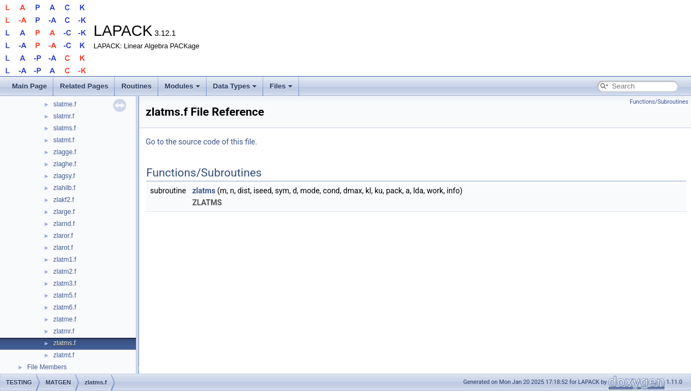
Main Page (29, 86)
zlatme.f (64, 319)
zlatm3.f (64, 283)
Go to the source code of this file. (201, 141)
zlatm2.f (64, 271)
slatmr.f (63, 116)
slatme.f (64, 104)
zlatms (203, 190)
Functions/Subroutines (659, 101)
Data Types (235, 86)
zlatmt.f (63, 355)
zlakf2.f (63, 200)
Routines (136, 86)
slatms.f (64, 128)
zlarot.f (63, 247)
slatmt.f (63, 140)
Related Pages (84, 86)
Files (281, 86)
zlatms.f (64, 343)
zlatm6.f (64, 307)
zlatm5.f (64, 295)
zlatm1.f (64, 259)
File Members (47, 367)
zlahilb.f (64, 188)
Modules (182, 86)
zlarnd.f (63, 224)
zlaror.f (63, 235)
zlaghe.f (64, 164)
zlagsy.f (64, 176)
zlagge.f (64, 152)
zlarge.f (63, 212)
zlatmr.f (63, 331)
